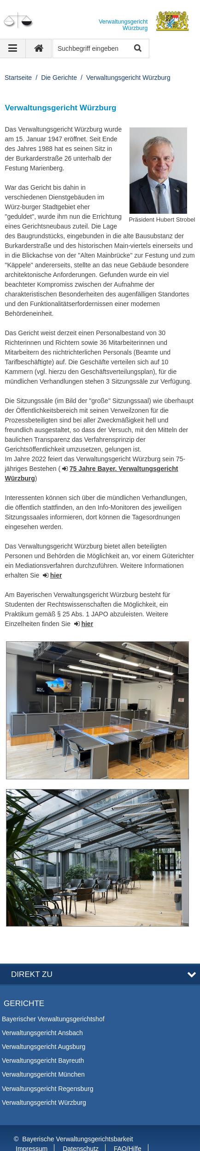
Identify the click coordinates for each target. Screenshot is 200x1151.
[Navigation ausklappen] (13, 48)
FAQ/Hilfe (127, 1127)
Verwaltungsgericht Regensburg (47, 1067)
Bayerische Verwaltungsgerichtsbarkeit (77, 1117)
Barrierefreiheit (37, 1136)
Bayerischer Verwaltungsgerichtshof (53, 997)
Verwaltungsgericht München (43, 1053)
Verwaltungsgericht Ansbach (42, 1011)
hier (56, 575)
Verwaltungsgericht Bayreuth (43, 1039)
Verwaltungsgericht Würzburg (128, 77)
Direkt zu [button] (32, 952)
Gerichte (24, 982)
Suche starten (137, 48)
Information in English (104, 1136)
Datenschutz (81, 1127)
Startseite (18, 77)
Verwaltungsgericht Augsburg (43, 1025)
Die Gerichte (59, 77)
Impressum (31, 1127)
